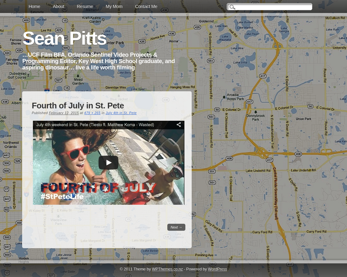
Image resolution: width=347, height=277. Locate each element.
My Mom (114, 6)
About (58, 6)
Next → (176, 227)
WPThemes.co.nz (167, 269)
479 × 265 (92, 113)
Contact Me (146, 6)
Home (34, 6)
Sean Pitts (64, 38)
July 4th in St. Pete (121, 113)
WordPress (217, 269)
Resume (85, 6)
